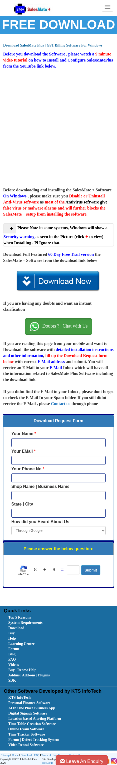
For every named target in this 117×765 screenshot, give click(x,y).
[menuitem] (38, 617)
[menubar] (59, 649)
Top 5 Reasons (19, 617)
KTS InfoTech (19, 698)
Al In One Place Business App (31, 708)
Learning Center (21, 644)
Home (14, 755)
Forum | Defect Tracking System (33, 740)
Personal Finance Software (29, 703)
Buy (11, 633)
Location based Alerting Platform (34, 719)
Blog (12, 654)
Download (16, 628)
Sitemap (5, 755)
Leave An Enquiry (81, 761)
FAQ (12, 659)
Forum (13, 649)
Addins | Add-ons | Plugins (29, 675)
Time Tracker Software (26, 734)
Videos (13, 665)
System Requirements (25, 623)
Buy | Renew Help (22, 670)
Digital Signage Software (27, 713)
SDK (12, 680)
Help (12, 638)
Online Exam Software (26, 729)
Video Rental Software (26, 745)
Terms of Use (48, 755)
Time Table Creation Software (32, 724)
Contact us (60, 403)
